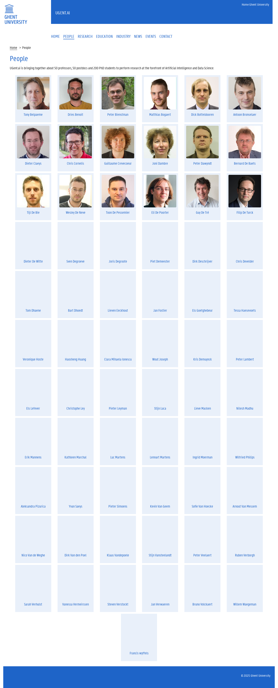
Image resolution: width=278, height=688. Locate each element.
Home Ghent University (255, 4)
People (26, 47)
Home (13, 47)
